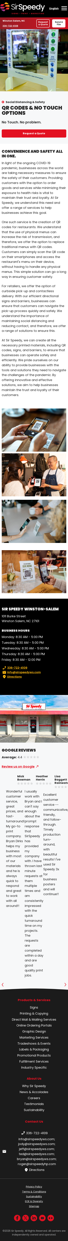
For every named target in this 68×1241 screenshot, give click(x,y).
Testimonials (34, 1104)
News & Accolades (34, 1092)
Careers (34, 1098)
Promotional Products (34, 1055)
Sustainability (34, 1110)
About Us (34, 1079)
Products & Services (34, 1000)
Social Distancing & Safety (25, 102)
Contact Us (34, 1121)
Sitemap (34, 1206)
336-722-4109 (11, 25)
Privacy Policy (34, 1186)
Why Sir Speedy (34, 1086)
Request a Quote (43, 23)
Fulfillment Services (34, 1061)
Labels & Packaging (34, 1049)
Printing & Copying (34, 1013)
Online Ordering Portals (34, 1025)
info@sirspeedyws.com (21, 672)
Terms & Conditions (34, 1191)
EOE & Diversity (34, 1201)
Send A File (59, 23)
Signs (34, 1007)
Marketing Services (34, 1037)
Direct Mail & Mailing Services (34, 1019)
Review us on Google (18, 766)
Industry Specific (34, 1067)
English (54, 8)
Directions (12, 677)
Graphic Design (34, 1031)
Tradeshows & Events (34, 1043)
